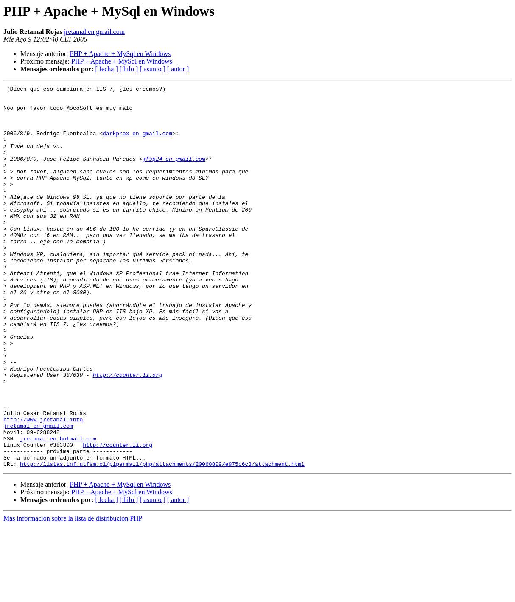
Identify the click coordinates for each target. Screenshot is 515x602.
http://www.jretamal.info (43, 487)
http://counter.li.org (127, 433)
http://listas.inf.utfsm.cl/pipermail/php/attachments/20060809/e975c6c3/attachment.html (162, 540)
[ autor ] (178, 68)
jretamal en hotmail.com (58, 509)
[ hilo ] (129, 68)
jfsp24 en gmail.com (174, 174)
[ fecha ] (106, 68)
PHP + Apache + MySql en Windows (120, 53)
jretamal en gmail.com (94, 31)
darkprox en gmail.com (137, 143)
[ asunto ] (152, 68)
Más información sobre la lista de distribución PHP (73, 594)
